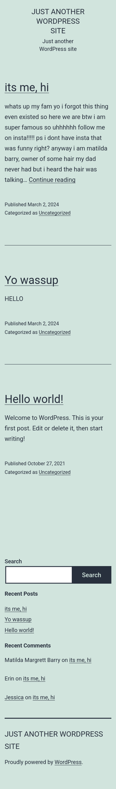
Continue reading (52, 179)
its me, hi (27, 87)
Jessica (14, 697)
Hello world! (34, 399)
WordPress (68, 762)
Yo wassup (31, 280)
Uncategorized (55, 213)
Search (13, 561)
